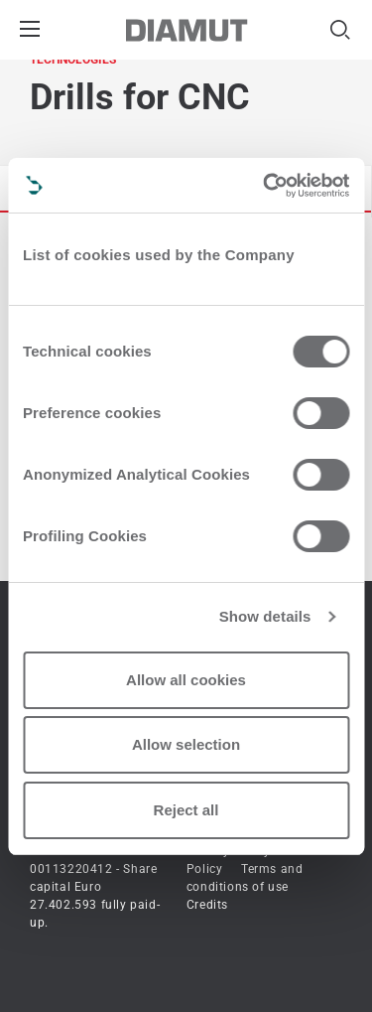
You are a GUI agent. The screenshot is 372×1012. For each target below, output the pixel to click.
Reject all (186, 809)
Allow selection (186, 744)
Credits (207, 905)
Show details (265, 616)
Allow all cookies (186, 679)
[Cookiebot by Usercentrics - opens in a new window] (265, 186)
